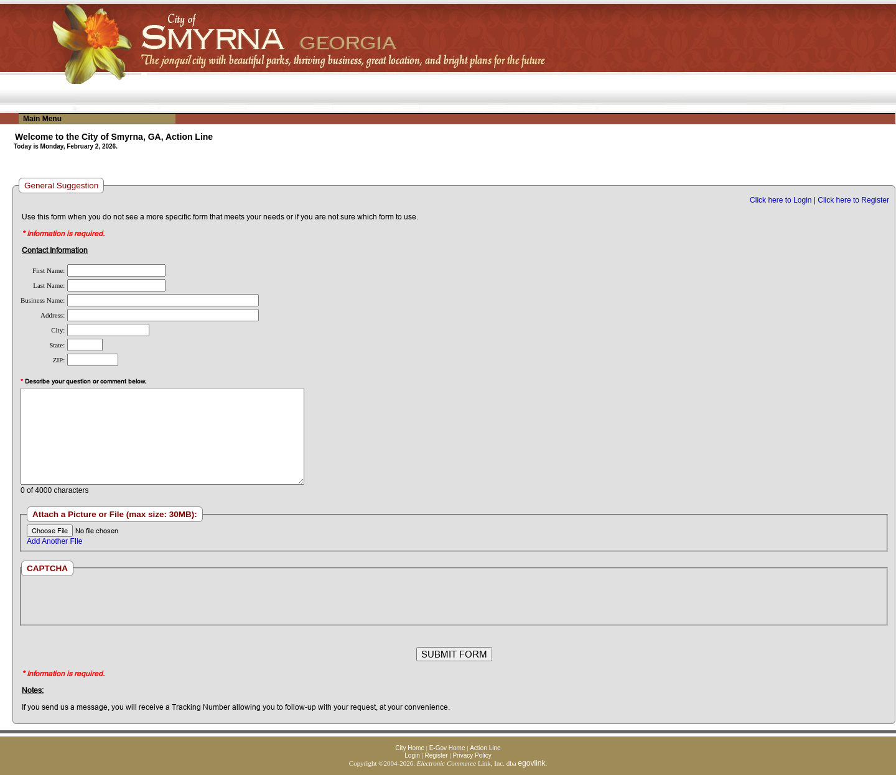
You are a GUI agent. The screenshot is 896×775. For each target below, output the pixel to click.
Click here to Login (780, 200)
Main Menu (42, 118)
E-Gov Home (447, 748)
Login (411, 755)
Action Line (485, 748)
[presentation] (453, 600)
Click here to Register (853, 200)
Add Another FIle (54, 541)
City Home (409, 748)
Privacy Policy (471, 755)
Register (435, 755)
